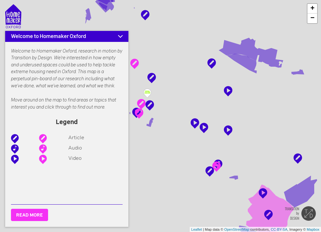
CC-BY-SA (279, 229)
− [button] (312, 18)
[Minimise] (120, 36)
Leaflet (196, 229)
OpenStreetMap (236, 229)
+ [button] (312, 9)
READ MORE (29, 215)
